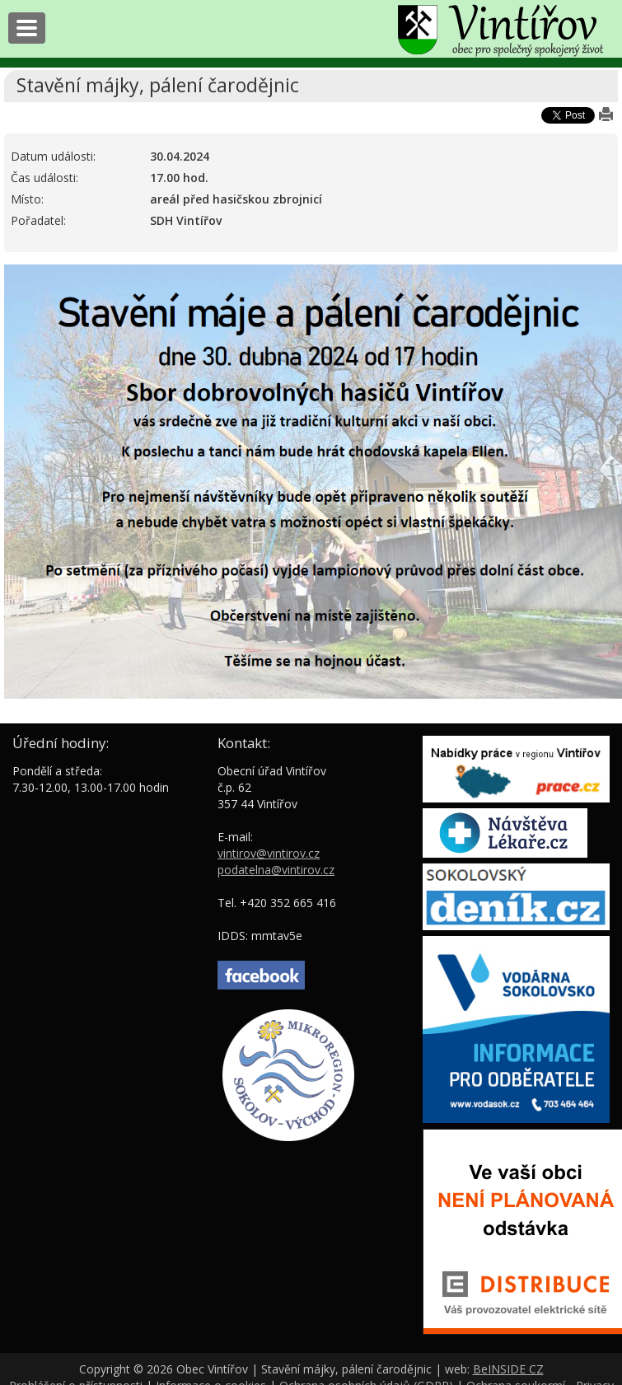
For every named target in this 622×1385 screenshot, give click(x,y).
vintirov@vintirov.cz (268, 853)
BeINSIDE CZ (508, 1369)
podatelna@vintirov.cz (275, 869)
